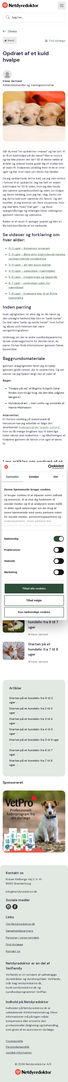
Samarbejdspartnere (19, 931)
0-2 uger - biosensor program (29, 248)
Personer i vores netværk (22, 937)
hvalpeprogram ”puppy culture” (39, 427)
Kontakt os (13, 951)
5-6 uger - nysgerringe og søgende (33, 277)
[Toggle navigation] (61, 5)
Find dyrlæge (14, 944)
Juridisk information (19, 1053)
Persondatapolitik (17, 1047)
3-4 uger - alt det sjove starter (30, 265)
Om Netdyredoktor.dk (20, 924)
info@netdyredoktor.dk (21, 891)
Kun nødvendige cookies (34, 612)
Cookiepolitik (14, 1041)
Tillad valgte (34, 600)
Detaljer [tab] (34, 476)
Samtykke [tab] (12, 476)
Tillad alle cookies (34, 588)
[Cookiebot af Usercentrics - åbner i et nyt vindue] (48, 467)
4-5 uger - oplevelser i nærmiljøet (32, 271)
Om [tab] (55, 476)
